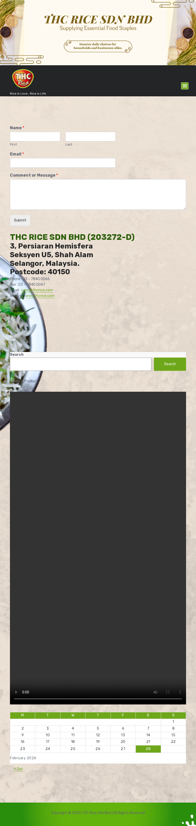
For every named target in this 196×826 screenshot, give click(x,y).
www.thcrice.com (40, 296)
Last (68, 144)
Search (16, 354)
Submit (20, 220)
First (13, 144)
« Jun (18, 769)
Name (17, 127)
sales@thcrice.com (37, 290)
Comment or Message (34, 175)
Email (17, 154)
